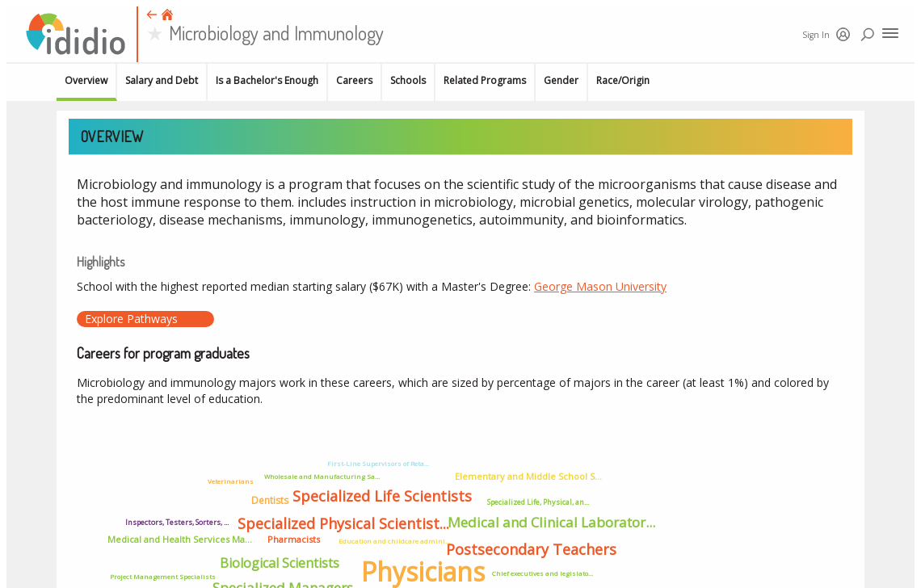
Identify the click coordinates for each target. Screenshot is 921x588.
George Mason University (600, 286)
